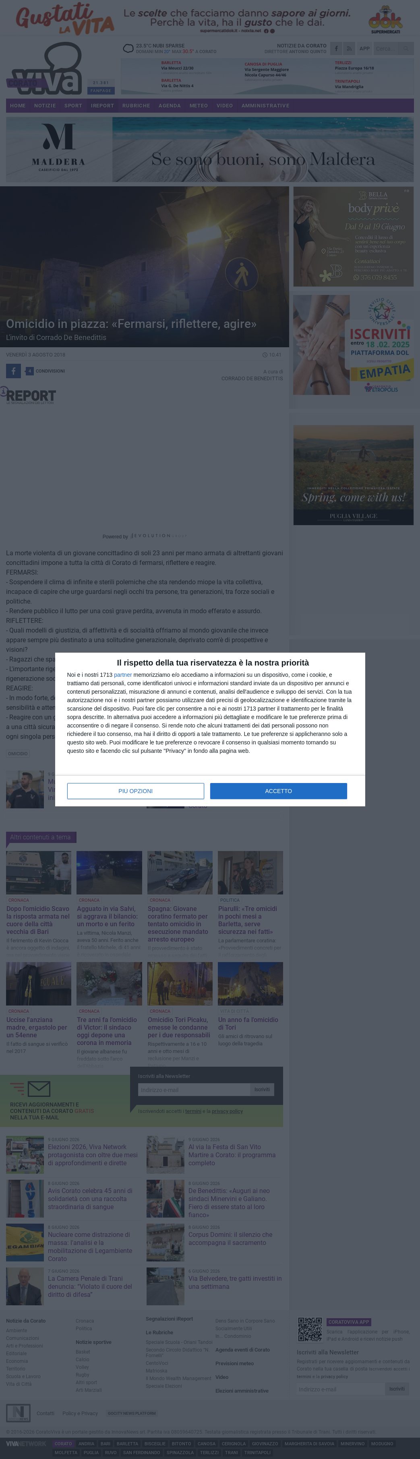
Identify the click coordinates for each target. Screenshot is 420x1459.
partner (123, 675)
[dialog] (210, 729)
